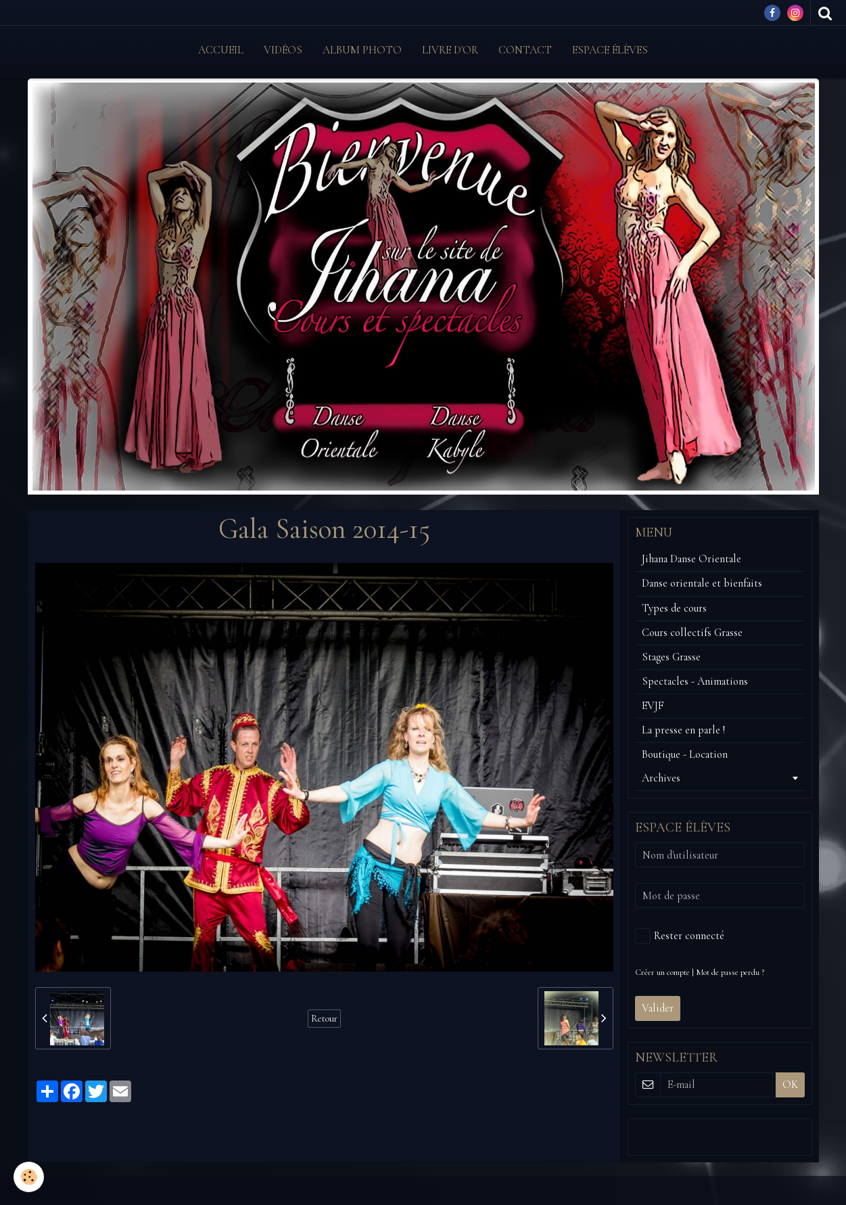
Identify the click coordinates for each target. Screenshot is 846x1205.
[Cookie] (29, 1177)
